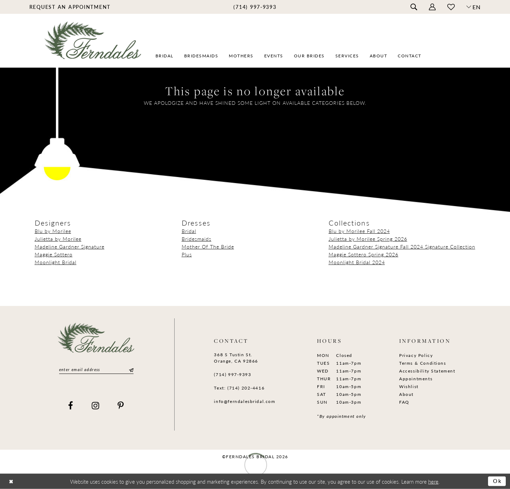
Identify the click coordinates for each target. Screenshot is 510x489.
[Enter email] (96, 370)
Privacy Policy (416, 355)
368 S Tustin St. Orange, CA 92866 (236, 358)
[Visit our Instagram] (95, 405)
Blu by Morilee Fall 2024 (359, 230)
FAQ (404, 402)
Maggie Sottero (54, 254)
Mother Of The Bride (208, 246)
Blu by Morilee (53, 230)
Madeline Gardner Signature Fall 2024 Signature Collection (402, 246)
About (406, 394)
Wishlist (409, 386)
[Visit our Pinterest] (121, 405)
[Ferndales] (93, 44)
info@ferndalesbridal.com (244, 401)
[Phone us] (255, 6)
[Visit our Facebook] (71, 405)
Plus (187, 254)
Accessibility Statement (427, 371)
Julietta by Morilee (58, 238)
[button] (432, 7)
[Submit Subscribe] (130, 370)
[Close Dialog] (11, 481)
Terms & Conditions (422, 363)
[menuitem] (70, 6)
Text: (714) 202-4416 (239, 388)
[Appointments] (70, 6)
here (433, 481)
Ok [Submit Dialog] (497, 481)
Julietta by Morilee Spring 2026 (368, 238)
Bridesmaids (196, 238)
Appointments (415, 379)
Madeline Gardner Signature (69, 246)
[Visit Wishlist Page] (450, 7)
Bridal (189, 230)
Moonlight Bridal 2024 (357, 262)
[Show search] (413, 7)
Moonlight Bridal (55, 262)
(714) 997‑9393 (232, 374)
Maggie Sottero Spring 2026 (363, 254)
